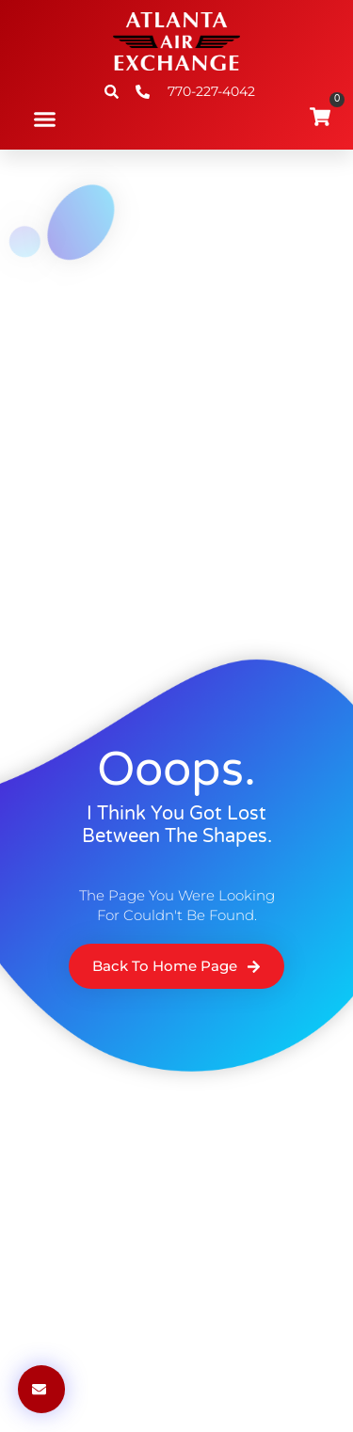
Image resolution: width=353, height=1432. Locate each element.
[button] (45, 119)
